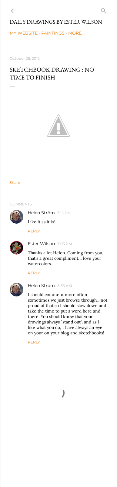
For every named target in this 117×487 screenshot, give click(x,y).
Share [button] (15, 182)
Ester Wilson (41, 243)
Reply (34, 231)
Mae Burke (75, 469)
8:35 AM (64, 285)
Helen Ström (41, 212)
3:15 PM (64, 213)
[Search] (103, 9)
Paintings (53, 33)
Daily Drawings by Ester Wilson (56, 21)
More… (76, 33)
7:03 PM (64, 244)
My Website (24, 33)
